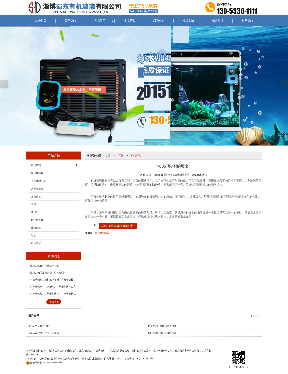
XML (119, 358)
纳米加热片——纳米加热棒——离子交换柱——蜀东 (54, 293)
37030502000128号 (44, 362)
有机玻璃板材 (102, 233)
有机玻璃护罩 (38, 181)
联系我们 (247, 20)
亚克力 (34, 204)
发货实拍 (188, 20)
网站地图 (109, 358)
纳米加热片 (37, 173)
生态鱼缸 (36, 227)
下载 (120, 155)
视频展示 (129, 20)
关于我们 (70, 20)
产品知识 (136, 155)
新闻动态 (158, 20)
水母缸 (34, 212)
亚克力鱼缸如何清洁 (39, 325)
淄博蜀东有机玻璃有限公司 (64, 358)
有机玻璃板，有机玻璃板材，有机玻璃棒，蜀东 (54, 279)
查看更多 (54, 302)
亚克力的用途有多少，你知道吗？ (48, 272)
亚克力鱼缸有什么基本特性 (44, 265)
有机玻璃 (36, 165)
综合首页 (40, 20)
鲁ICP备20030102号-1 (143, 358)
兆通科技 (97, 358)
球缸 (33, 235)
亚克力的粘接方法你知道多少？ (118, 225)
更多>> (254, 315)
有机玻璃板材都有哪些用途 (162, 333)
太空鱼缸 (36, 196)
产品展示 (99, 20)
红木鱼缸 (36, 243)
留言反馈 (217, 20)
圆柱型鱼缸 (37, 219)
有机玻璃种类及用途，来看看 (43, 333)
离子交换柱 (37, 188)
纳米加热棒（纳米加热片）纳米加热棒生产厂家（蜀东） (54, 286)
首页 (107, 155)
